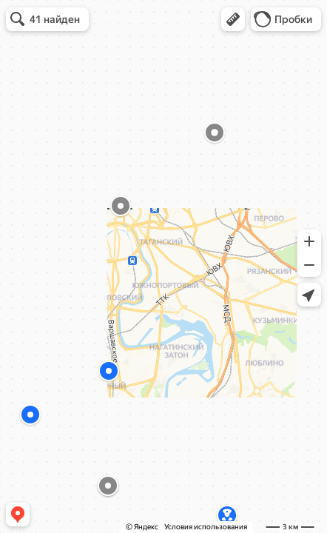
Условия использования (205, 527)
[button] (233, 19)
